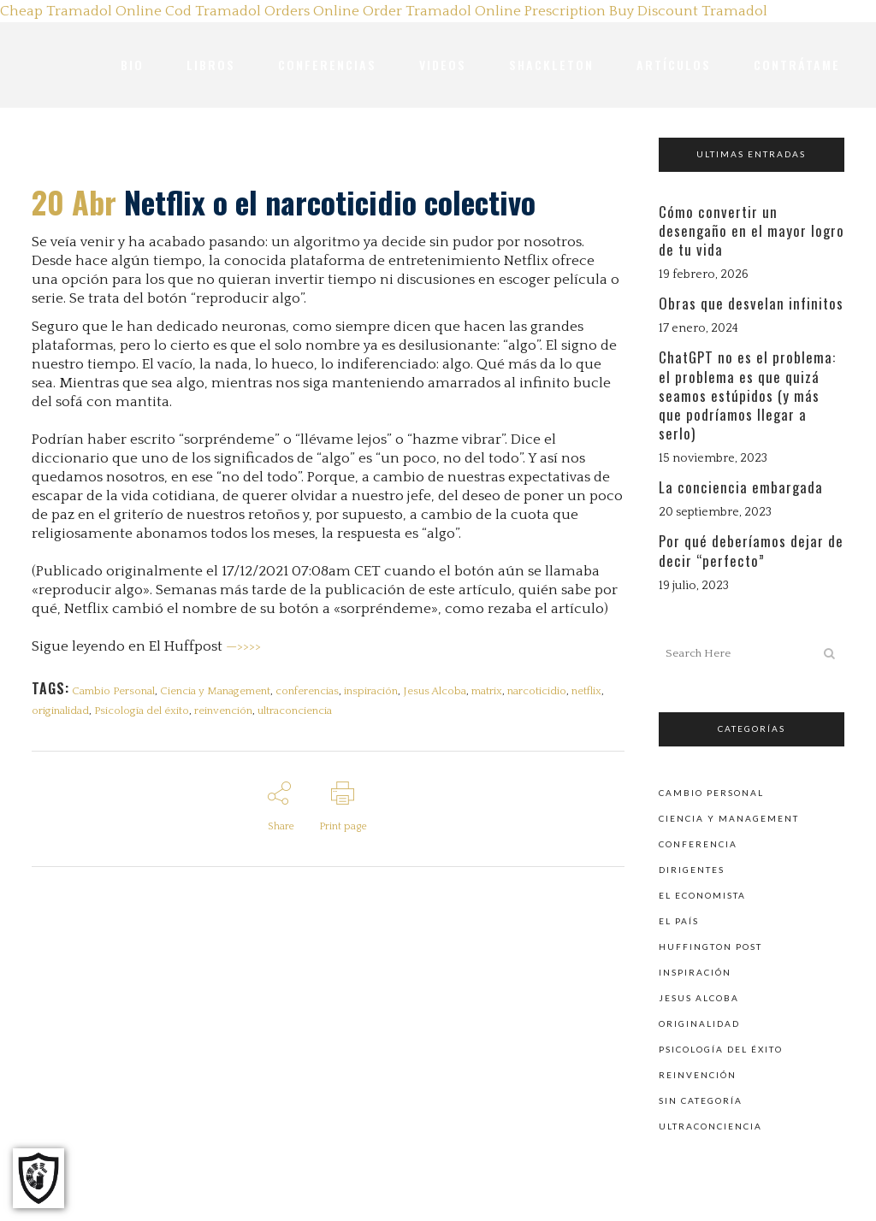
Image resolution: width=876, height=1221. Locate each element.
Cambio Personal (114, 691)
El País (679, 920)
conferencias (311, 691)
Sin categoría (701, 1099)
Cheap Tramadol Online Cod (96, 11)
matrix (496, 691)
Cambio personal (711, 792)
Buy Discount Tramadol (688, 11)
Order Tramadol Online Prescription (484, 11)
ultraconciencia (300, 714)
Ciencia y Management (218, 691)
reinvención (227, 714)
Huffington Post (710, 946)
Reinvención (698, 1074)
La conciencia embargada (741, 487)
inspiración (377, 691)
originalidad (60, 714)
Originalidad (699, 1023)
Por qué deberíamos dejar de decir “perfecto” (751, 550)
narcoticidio (547, 691)
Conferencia (698, 843)
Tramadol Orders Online (277, 11)
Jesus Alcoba (442, 691)
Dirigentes (692, 869)
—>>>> (243, 646)
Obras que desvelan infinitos (751, 303)
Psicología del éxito (143, 714)
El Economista (702, 894)
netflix (599, 691)
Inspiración (695, 971)
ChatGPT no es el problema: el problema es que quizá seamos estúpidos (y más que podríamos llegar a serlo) (747, 395)
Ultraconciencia (710, 1125)
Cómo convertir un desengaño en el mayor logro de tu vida (751, 230)
